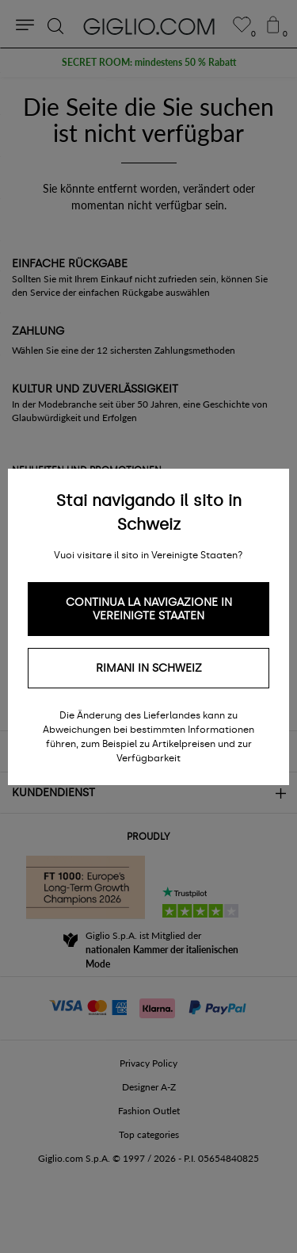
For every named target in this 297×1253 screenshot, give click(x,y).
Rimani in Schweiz (149, 668)
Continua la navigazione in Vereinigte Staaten (149, 609)
